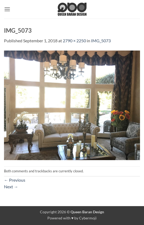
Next (11, 186)
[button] (7, 9)
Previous (14, 179)
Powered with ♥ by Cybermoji (72, 218)
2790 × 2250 (74, 40)
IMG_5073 (101, 40)
